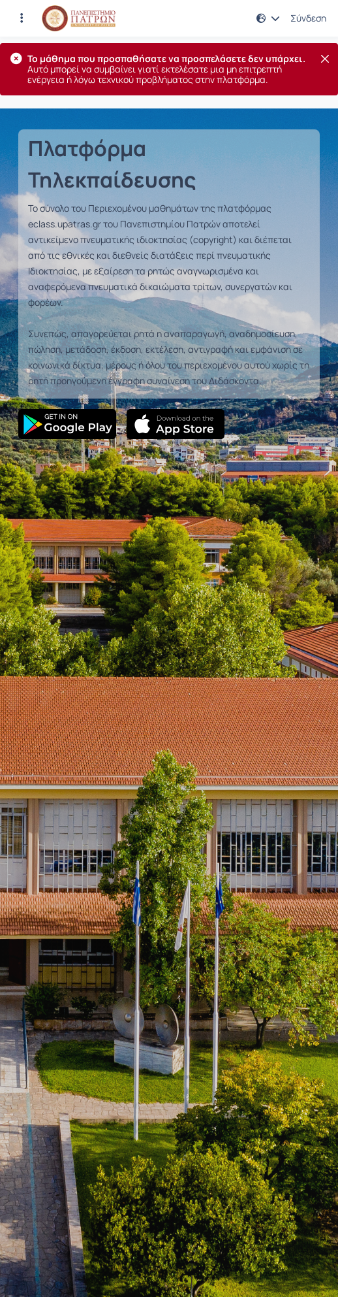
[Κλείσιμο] (325, 58)
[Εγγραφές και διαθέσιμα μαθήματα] (21, 18)
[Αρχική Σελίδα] (79, 18)
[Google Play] (67, 424)
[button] (268, 18)
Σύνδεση (308, 18)
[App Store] (175, 424)
